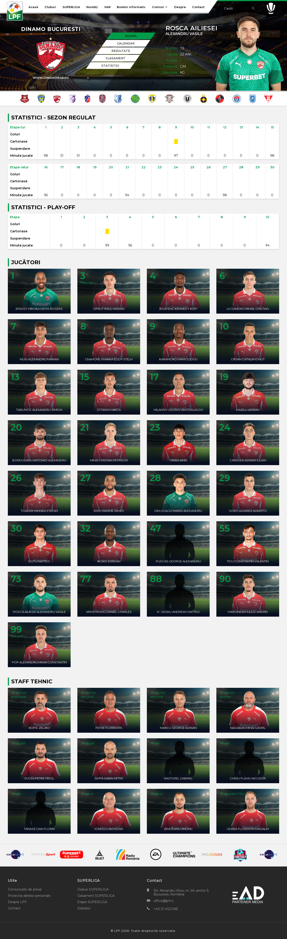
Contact (198, 7)
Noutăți (92, 7)
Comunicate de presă (24, 889)
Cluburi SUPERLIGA (93, 889)
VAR (107, 7)
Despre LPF (17, 902)
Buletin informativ (131, 7)
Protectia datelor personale (29, 896)
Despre (180, 7)
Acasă (33, 7)
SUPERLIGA (71, 7)
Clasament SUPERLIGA (96, 896)
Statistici (84, 908)
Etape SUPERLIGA (92, 902)
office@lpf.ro (164, 901)
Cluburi (50, 7)
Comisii (160, 7)
